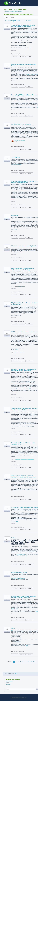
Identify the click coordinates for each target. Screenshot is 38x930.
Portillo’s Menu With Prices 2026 (21, 124)
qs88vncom (14, 215)
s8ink (13, 628)
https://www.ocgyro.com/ (20, 286)
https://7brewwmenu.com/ (32, 74)
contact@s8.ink (17, 641)
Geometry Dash (14, 608)
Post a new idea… (9, 681)
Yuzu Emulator (15, 157)
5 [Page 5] (22, 661)
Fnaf (23, 512)
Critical (30, 56)
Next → (35, 661)
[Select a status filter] (20, 20)
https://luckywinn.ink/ (20, 554)
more (30, 47)
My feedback (28, 20)
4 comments (13, 493)
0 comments (13, 50)
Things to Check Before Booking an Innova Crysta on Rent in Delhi (24, 409)
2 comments (13, 254)
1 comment (13, 80)
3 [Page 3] (18, 661)
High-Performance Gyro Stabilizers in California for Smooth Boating (22, 269)
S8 (12, 630)
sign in (16, 673)
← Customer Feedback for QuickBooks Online (13, 11)
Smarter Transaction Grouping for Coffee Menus (23, 65)
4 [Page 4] (20, 661)
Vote (7, 28)
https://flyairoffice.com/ (16, 251)
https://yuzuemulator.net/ (16, 164)
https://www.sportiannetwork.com (18, 578)
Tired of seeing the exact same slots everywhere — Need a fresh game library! (23, 476)
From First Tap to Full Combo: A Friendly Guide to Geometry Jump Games (23, 597)
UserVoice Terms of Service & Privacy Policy (19, 697)
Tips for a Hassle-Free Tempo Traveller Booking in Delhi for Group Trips (23, 25)
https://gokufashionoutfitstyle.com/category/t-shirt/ (23, 387)
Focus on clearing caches (19, 572)
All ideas (7, 682)
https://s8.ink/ (18, 637)
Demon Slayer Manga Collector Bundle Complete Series (23, 443)
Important (23, 56)
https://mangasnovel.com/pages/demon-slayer (24, 459)
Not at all (15, 56)
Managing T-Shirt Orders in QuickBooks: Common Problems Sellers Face (23, 369)
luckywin (14, 538)
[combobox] (21, 689)
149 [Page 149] (27, 661)
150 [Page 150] (31, 661)
